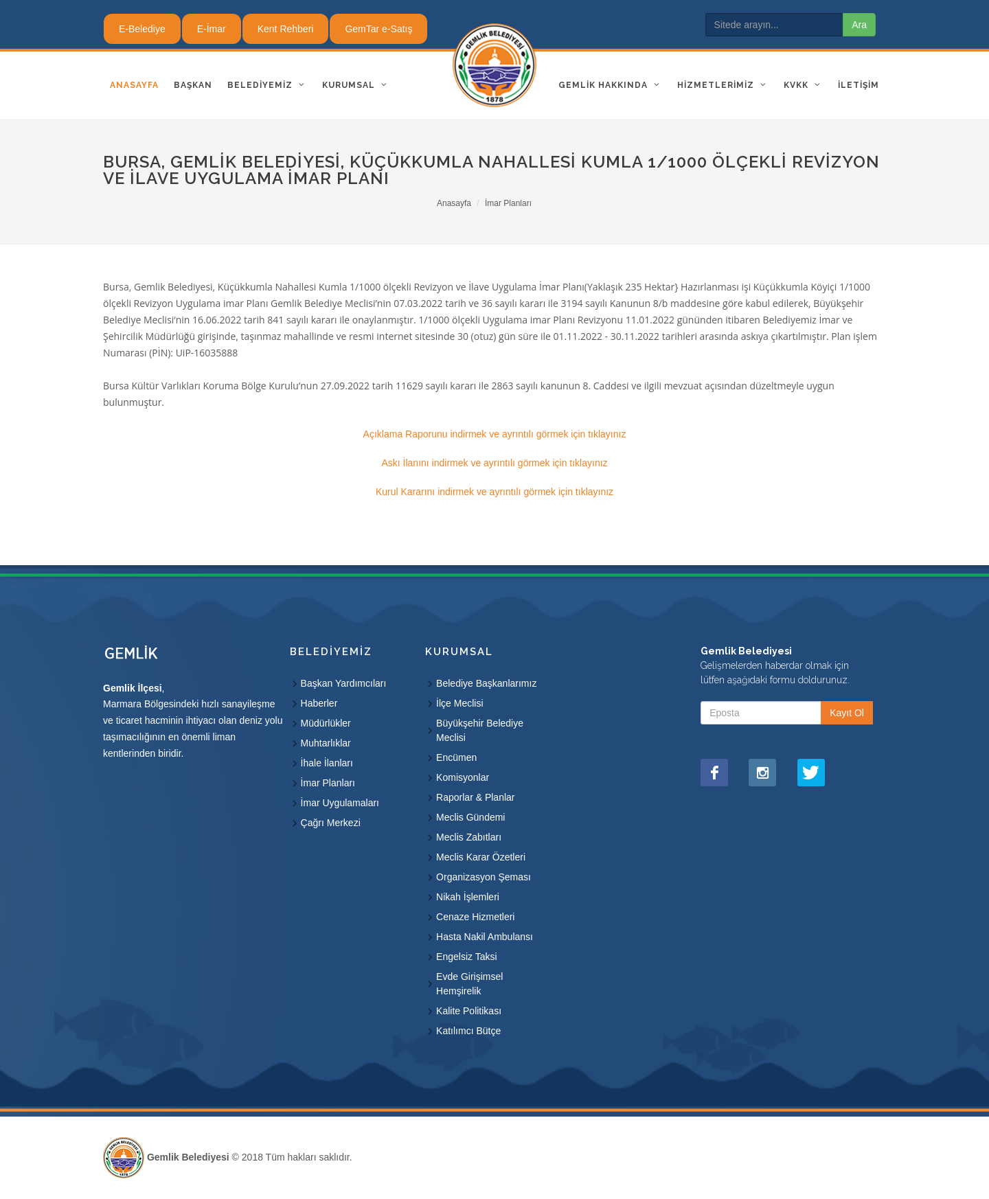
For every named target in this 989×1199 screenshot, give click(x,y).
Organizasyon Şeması (483, 876)
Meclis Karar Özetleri (480, 857)
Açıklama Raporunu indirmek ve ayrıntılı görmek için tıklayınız (494, 434)
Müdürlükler (326, 723)
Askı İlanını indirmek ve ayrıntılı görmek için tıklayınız (494, 462)
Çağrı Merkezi (331, 822)
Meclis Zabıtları (468, 837)
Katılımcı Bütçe (468, 1030)
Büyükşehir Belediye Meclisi (479, 730)
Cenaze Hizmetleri (475, 916)
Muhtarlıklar (326, 743)
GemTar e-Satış (378, 28)
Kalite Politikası (468, 1010)
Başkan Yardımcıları (344, 683)
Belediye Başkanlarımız (486, 683)
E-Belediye (142, 28)
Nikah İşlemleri (467, 896)
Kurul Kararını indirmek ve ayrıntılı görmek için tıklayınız (494, 491)
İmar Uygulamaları (340, 802)
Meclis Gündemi (470, 817)
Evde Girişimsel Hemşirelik (469, 983)
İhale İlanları (327, 762)
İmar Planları (508, 203)
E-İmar (211, 28)
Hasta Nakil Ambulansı (484, 936)
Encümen (456, 757)
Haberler (319, 703)
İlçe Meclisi (459, 703)
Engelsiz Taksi (466, 956)
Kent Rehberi (286, 28)
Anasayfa (454, 203)
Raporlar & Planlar (475, 797)
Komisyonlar (462, 777)
